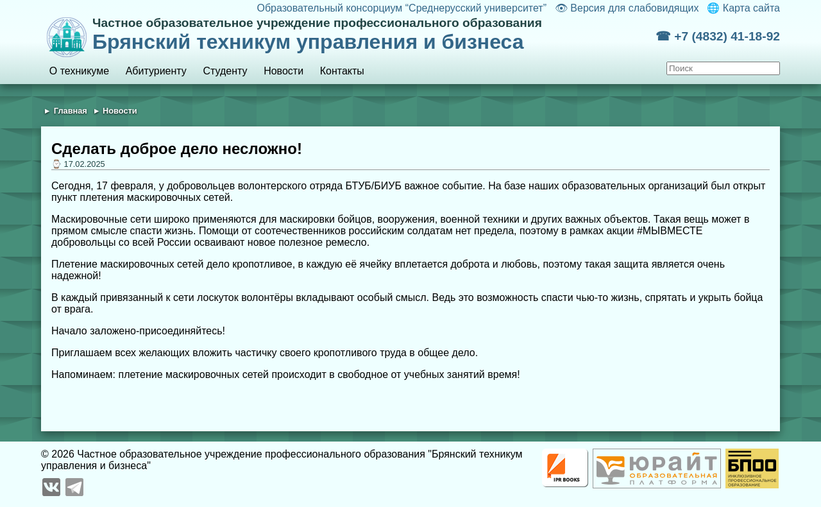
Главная (70, 111)
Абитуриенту (156, 70)
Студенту (225, 70)
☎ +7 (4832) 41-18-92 (718, 36)
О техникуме (79, 70)
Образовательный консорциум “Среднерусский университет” (401, 8)
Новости (283, 70)
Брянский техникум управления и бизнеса (374, 34)
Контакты (342, 70)
